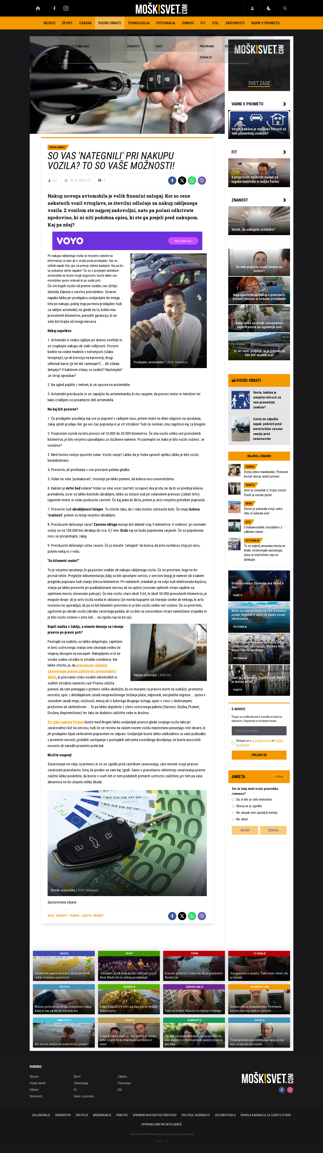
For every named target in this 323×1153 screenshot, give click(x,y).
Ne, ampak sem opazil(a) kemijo (256, 813)
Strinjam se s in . (259, 743)
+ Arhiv (278, 777)
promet (98, 915)
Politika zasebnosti (195, 1115)
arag (51, 915)
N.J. (55, 180)
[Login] (252, 8)
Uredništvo (63, 1115)
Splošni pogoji (225, 1115)
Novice (49, 23)
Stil (215, 23)
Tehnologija (139, 23)
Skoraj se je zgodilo (249, 806)
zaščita (86, 915)
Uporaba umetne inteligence (162, 1124)
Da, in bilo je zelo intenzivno (254, 799)
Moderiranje (102, 1115)
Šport (67, 23)
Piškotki (122, 1115)
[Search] (285, 8)
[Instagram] (66, 8)
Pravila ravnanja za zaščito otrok (266, 1115)
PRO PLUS (82, 1115)
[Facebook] (54, 8)
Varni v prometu (265, 23)
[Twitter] (182, 180)
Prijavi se (259, 755)
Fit (202, 23)
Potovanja (165, 23)
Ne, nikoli (242, 819)
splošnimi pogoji (261, 740)
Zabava (85, 23)
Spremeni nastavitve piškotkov (155, 1115)
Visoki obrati (109, 23)
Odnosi (188, 23)
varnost (62, 915)
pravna (74, 915)
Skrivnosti (235, 23)
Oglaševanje (41, 1115)
